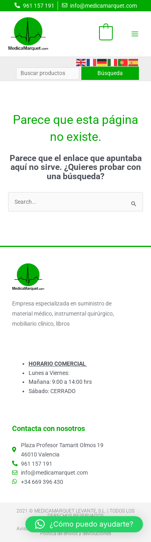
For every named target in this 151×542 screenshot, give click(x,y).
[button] (84, 524)
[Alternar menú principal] (135, 34)
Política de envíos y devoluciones (75, 533)
